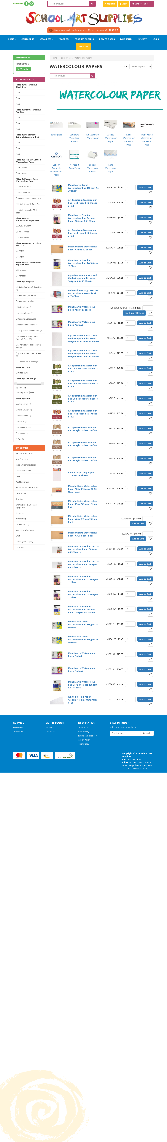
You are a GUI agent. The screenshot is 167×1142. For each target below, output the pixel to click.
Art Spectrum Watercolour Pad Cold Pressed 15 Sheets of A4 (83, 383)
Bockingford (56, 134)
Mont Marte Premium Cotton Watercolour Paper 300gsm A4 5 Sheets (83, 564)
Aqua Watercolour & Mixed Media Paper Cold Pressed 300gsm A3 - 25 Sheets (82, 278)
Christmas (20, 547)
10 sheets (21, 276)
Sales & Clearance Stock (26, 465)
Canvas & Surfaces (23, 470)
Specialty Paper (25, 313)
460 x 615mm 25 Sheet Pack (29, 198)
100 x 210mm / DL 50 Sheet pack (28, 211)
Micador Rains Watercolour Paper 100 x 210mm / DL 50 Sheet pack (82, 489)
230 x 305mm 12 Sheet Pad (28, 204)
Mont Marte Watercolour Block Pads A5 (81, 323)
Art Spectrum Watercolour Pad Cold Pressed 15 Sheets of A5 (83, 398)
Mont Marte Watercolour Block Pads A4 (81, 670)
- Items (140, 3)
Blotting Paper (24, 307)
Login (123, 3)
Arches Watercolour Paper (111, 138)
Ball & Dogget (24, 410)
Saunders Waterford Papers (74, 138)
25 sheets (21, 270)
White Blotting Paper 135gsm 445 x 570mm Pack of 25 (82, 699)
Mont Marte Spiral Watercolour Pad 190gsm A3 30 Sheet (83, 624)
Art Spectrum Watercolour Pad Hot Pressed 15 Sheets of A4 (82, 202)
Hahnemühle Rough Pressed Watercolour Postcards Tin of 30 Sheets (83, 293)
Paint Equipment (22, 482)
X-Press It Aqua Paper (27, 361)
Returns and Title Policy (87, 736)
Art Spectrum (24, 404)
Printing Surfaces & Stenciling (29, 288)
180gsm (20, 257)
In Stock (22, 373)
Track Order (18, 731)
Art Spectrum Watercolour (29, 330)
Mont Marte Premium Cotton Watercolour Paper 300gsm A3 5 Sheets (83, 549)
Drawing (19, 499)
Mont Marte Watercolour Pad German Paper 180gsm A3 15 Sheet (82, 684)
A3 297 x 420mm (24, 226)
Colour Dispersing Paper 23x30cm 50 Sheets (81, 474)
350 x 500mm (23, 237)
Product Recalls (84, 39)
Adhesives (20, 513)
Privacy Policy (83, 731)
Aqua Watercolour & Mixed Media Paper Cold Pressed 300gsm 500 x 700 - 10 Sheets (83, 353)
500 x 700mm (23, 232)
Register (110, 3)
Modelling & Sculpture (25, 530)
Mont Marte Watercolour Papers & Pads (27, 337)
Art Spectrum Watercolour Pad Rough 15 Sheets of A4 (82, 444)
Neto (145, 768)
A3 (18, 104)
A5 (18, 92)
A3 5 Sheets (22, 173)
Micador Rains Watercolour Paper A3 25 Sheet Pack (82, 534)
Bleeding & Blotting (26, 319)
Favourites (126, 39)
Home (12, 39)
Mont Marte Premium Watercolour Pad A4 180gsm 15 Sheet (83, 263)
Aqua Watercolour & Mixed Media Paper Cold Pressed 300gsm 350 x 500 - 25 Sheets (83, 338)
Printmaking (21, 518)
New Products (21, 459)
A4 (18, 98)
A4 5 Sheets (22, 167)
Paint (18, 476)
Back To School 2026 (24, 453)
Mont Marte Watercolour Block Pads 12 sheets (81, 308)
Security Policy (84, 740)
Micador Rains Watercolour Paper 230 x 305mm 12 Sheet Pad (83, 504)
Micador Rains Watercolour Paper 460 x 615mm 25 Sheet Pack (83, 519)
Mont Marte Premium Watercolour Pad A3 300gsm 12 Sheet (83, 579)
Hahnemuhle (24, 415)
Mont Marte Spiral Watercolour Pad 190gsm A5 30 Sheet (83, 639)
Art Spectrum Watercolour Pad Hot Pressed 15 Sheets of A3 (82, 233)
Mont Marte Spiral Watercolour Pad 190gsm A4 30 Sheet (83, 188)
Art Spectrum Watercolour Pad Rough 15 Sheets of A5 (82, 459)
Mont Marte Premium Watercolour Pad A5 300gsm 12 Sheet (83, 594)
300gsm (20, 251)
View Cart (23, 69)
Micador (22, 421)
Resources (46, 39)
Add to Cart (145, 187)
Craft (18, 536)
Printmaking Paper (26, 295)
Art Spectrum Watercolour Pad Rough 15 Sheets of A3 (82, 429)
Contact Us (27, 39)
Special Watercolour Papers (28, 354)
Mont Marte (24, 427)
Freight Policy (83, 744)
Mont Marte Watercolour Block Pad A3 (81, 655)
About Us (49, 727)
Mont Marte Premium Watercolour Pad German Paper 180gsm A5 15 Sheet (82, 609)
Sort (125, 66)
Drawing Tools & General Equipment (26, 506)
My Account (18, 727)
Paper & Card (21, 493)
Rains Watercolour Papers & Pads (28, 346)
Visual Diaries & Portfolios (27, 487)
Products (64, 39)
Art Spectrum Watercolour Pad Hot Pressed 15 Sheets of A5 (82, 413)
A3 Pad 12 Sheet (24, 186)
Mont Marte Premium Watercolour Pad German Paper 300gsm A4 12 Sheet (82, 218)
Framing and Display (24, 541)
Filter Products (25, 79)
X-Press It (22, 433)
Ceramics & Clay (22, 524)
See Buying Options (134, 313)
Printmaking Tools (26, 301)
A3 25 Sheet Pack (24, 192)
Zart (20, 439)
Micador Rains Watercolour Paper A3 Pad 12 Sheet (82, 248)
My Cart (142, 39)
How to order (107, 39)
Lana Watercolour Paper (111, 168)
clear (32, 392)
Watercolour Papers (27, 324)
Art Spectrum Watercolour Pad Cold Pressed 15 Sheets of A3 (83, 368)
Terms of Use (83, 727)
